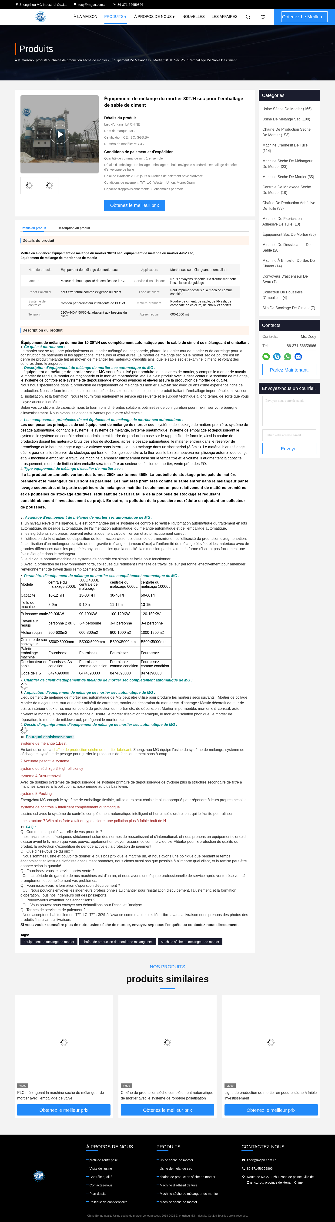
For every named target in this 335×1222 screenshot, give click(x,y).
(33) (288, 205)
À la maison (85, 17)
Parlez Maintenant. (289, 369)
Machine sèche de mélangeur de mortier (190, 942)
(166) (287, 109)
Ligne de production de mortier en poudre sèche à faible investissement (270, 1095)
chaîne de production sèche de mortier (79, 60)
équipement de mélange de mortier (49, 942)
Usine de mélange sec (176, 1168)
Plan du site (98, 1193)
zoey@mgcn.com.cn (90, 5)
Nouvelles (193, 17)
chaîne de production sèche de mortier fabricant (91, 750)
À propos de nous (154, 17)
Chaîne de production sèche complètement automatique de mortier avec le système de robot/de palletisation (167, 1095)
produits (41, 60)
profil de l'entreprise (104, 1160)
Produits (115, 17)
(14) (288, 263)
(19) (286, 190)
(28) (286, 247)
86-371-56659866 (128, 5)
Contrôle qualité (101, 1177)
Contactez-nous (101, 1185)
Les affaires (225, 17)
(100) (286, 119)
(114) (285, 148)
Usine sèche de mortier (176, 1160)
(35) (288, 177)
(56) (289, 234)
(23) (287, 164)
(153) (286, 132)
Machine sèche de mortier (178, 1202)
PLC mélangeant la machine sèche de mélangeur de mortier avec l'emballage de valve (60, 1095)
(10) (282, 221)
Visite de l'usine (101, 1168)
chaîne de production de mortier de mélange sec (117, 942)
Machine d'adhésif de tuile (178, 1185)
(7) (285, 279)
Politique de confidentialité (108, 1202)
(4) (282, 295)
